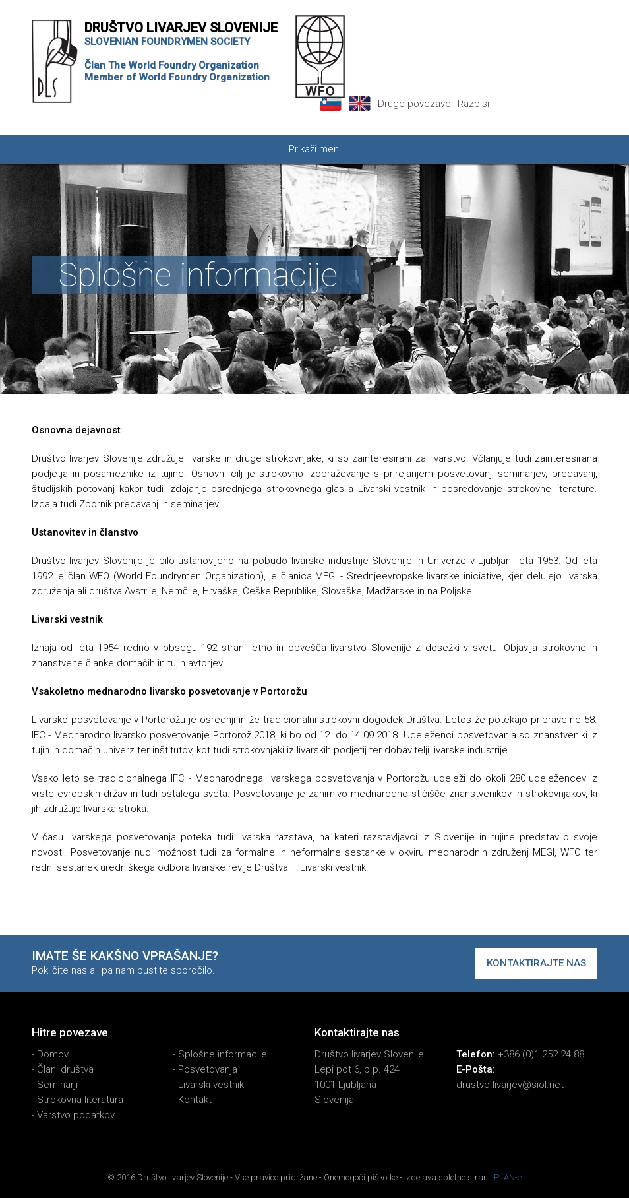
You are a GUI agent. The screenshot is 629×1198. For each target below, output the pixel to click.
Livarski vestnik (211, 1084)
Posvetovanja (207, 1069)
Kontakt (195, 1100)
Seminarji (57, 1084)
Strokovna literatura (80, 1100)
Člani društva (65, 1069)
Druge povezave (414, 104)
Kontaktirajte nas (536, 963)
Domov (53, 1054)
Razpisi (473, 104)
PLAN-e (508, 1177)
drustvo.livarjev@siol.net (510, 1084)
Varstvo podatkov (76, 1115)
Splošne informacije (222, 1054)
